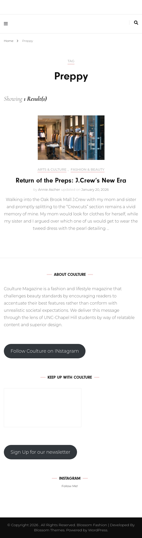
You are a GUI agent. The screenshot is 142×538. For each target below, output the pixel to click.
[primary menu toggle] (7, 23)
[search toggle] (136, 23)
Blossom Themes (49, 530)
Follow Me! (70, 486)
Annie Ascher (49, 189)
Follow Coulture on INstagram (45, 351)
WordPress (97, 530)
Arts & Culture (52, 169)
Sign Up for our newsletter (40, 452)
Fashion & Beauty (87, 169)
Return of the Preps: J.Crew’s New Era (71, 180)
